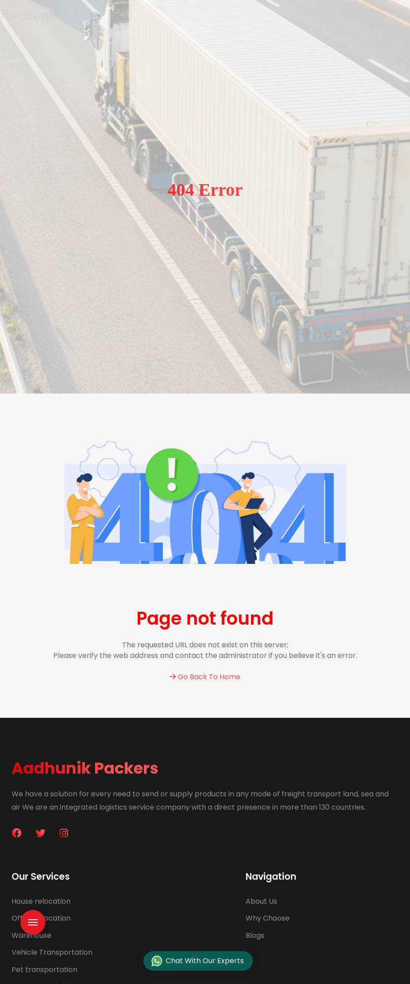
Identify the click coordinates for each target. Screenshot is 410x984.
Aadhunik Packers (85, 768)
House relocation (41, 901)
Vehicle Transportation (52, 952)
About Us (261, 901)
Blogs (255, 935)
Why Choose (268, 918)
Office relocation (41, 918)
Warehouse (32, 935)
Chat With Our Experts (197, 961)
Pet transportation (44, 969)
